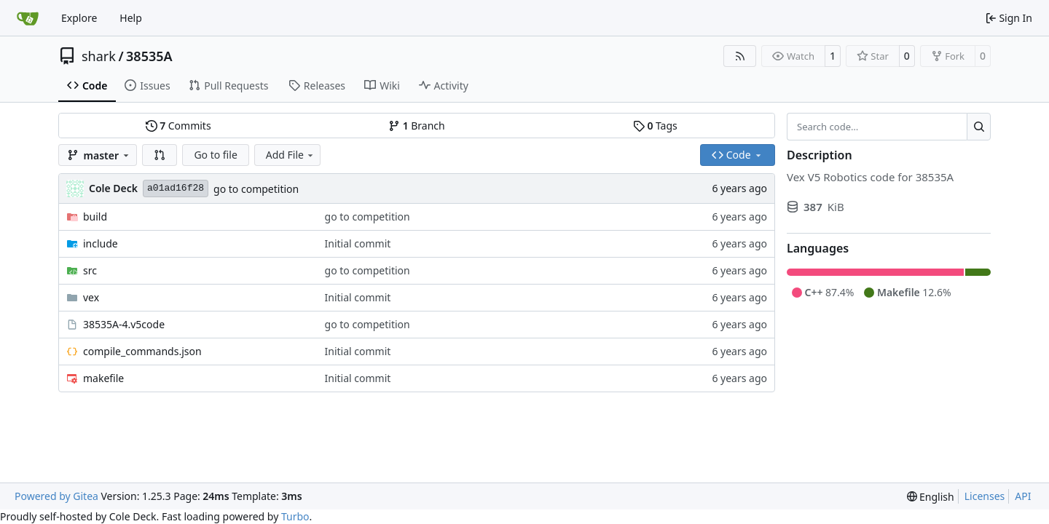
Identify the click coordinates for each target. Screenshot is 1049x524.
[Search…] (979, 126)
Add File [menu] (290, 155)
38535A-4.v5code (124, 324)
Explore (79, 18)
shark (99, 56)
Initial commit (358, 243)
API (1023, 496)
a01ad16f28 (175, 188)
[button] (159, 155)
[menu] (930, 497)
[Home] (27, 18)
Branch (416, 125)
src (90, 270)
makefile (103, 378)
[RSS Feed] (740, 56)
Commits (178, 125)
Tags (655, 125)
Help (130, 18)
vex (91, 297)
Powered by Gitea (56, 496)
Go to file (215, 155)
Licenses (984, 496)
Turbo (295, 516)
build (95, 216)
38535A (149, 56)
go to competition (256, 189)
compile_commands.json (142, 351)
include (100, 243)
